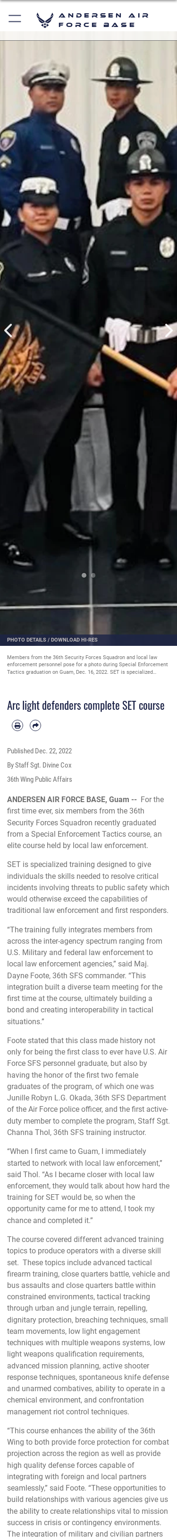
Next (168, 330)
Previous (9, 330)
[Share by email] (35, 725)
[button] (15, 20)
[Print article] (17, 725)
